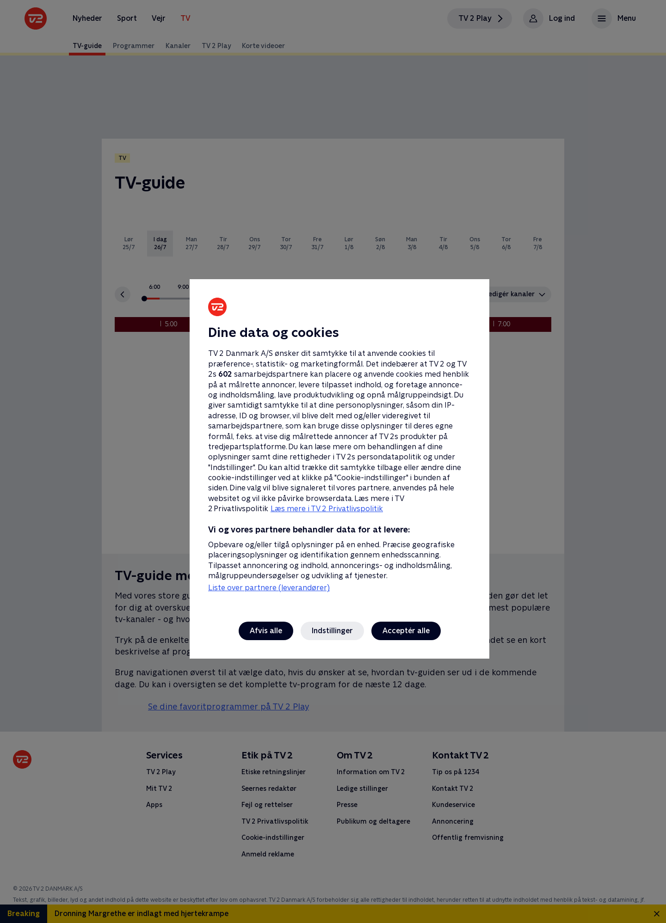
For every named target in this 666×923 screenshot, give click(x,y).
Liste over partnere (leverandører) (269, 587)
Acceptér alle (406, 630)
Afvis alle (266, 630)
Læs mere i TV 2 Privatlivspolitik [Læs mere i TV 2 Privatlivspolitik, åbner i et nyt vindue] (327, 508)
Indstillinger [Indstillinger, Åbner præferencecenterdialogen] (332, 630)
